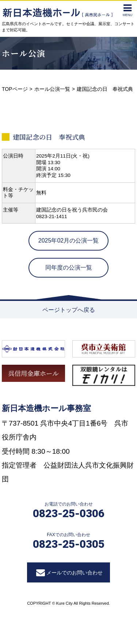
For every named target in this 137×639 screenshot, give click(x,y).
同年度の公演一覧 (68, 267)
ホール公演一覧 (52, 89)
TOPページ (15, 89)
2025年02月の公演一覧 (68, 240)
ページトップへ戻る (68, 310)
